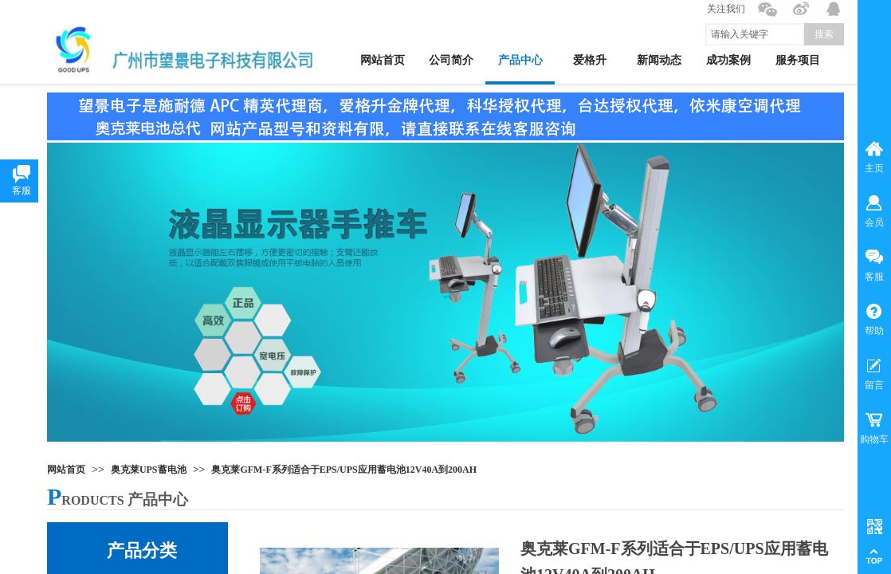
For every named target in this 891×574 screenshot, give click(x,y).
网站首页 (66, 469)
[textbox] (754, 34)
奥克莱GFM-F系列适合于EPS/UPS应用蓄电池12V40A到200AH (344, 469)
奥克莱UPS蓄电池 (148, 469)
